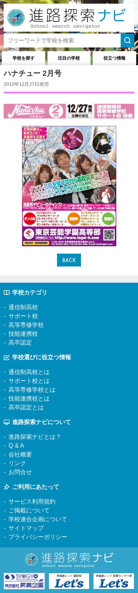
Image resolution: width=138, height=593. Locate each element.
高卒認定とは (26, 407)
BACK (69, 260)
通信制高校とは (29, 372)
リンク (17, 463)
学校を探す (24, 58)
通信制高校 (23, 307)
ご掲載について (29, 510)
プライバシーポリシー (37, 537)
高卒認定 (20, 342)
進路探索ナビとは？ (34, 437)
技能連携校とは (29, 398)
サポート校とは (29, 381)
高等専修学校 (26, 325)
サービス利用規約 (32, 501)
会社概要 (20, 454)
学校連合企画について (37, 519)
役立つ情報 (114, 58)
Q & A (16, 445)
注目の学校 (69, 58)
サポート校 (23, 316)
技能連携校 (23, 334)
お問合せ (20, 472)
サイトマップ (26, 528)
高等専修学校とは (32, 389)
